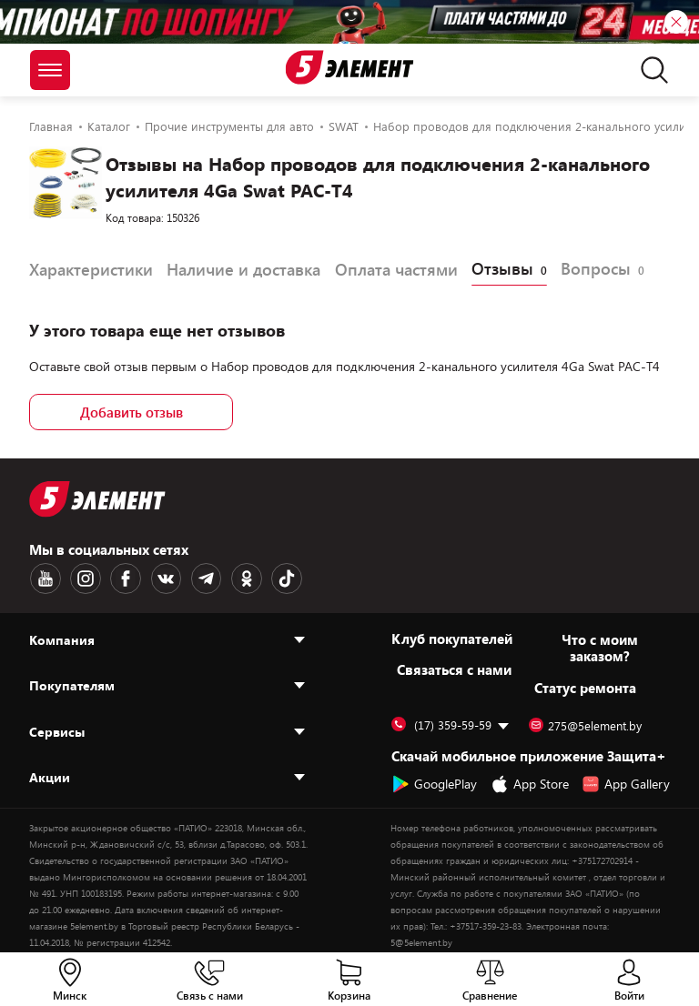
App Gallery (626, 782)
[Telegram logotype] (197, 577)
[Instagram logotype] (82, 577)
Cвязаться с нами (454, 668)
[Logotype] (350, 67)
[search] (649, 70)
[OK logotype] (235, 577)
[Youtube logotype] (44, 577)
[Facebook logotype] (121, 577)
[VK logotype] (159, 577)
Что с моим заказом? (600, 646)
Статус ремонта (585, 686)
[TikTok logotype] (273, 577)
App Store (530, 782)
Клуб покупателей (451, 637)
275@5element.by (585, 724)
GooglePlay (434, 782)
